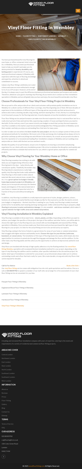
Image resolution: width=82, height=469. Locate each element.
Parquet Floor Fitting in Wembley (14, 282)
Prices (4, 397)
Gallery (4, 404)
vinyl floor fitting (11, 268)
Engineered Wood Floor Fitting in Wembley (17, 288)
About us (5, 389)
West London (6, 381)
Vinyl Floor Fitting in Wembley (13, 306)
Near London (6, 366)
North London (7, 370)
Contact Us (6, 412)
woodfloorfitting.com (37, 466)
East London (6, 362)
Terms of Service (7, 424)
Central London (7, 355)
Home (18, 36)
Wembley (62, 36)
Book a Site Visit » (73, 266)
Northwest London (47, 36)
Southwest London (8, 377)
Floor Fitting (29, 36)
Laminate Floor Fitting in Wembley (14, 294)
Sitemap (4, 415)
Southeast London (8, 373)
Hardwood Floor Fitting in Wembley (15, 300)
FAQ (3, 428)
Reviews (5, 393)
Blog (3, 408)
